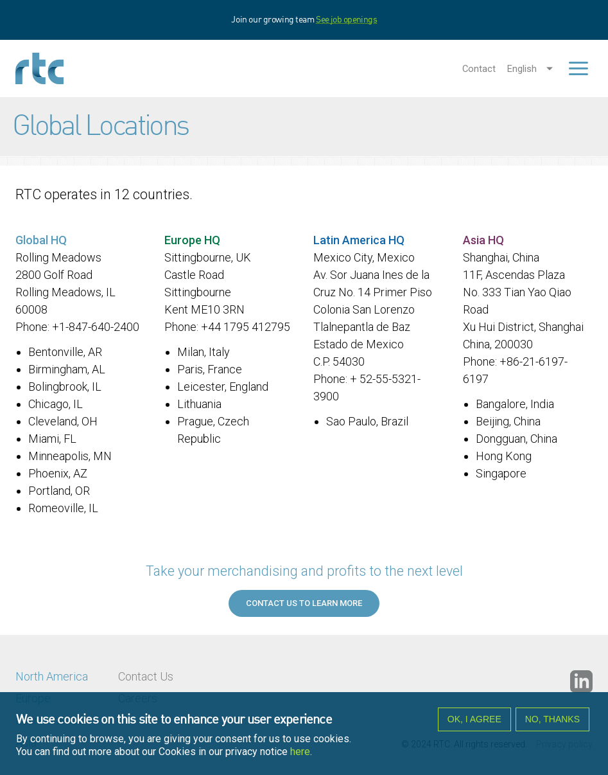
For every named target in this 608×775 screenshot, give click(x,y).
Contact (479, 69)
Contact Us (145, 676)
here (300, 755)
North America (51, 676)
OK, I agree (474, 723)
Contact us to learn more (304, 603)
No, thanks (552, 723)
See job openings (346, 19)
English (522, 69)
